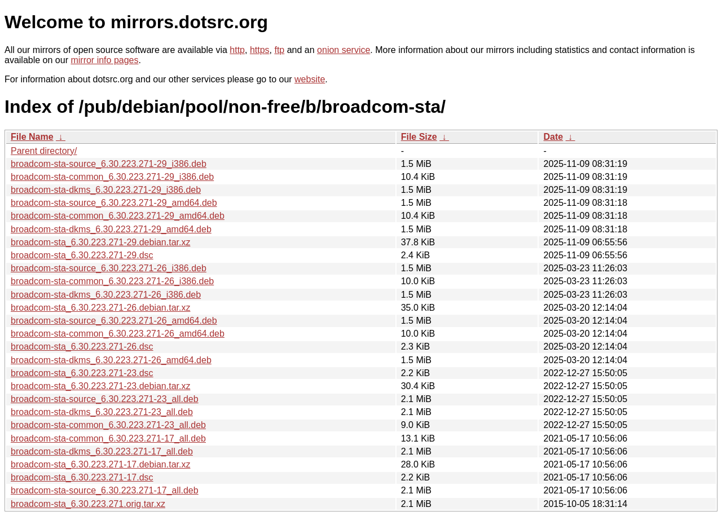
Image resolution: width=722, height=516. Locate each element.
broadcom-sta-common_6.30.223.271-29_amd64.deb (117, 215)
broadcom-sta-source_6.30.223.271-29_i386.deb (108, 164)
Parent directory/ (44, 151)
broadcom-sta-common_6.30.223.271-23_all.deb (108, 425)
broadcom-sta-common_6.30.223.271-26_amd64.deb (117, 333)
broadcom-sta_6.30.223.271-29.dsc (82, 255)
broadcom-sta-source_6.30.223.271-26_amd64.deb (114, 320)
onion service (343, 50)
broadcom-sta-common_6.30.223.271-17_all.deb (108, 438)
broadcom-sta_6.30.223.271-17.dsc (82, 477)
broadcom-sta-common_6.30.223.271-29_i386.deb (112, 177)
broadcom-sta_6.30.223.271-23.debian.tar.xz (100, 386)
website (309, 79)
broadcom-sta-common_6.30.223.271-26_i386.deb (112, 281)
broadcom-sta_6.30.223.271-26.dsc (82, 346)
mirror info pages (104, 60)
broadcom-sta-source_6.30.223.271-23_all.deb (105, 399)
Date (553, 137)
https (260, 50)
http (237, 50)
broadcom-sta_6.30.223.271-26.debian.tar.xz (100, 307)
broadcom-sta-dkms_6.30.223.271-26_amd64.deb (111, 360)
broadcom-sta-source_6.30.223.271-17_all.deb (105, 490)
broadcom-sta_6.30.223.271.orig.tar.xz (88, 504)
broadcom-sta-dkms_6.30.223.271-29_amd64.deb (111, 229)
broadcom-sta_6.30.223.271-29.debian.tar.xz (100, 242)
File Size (419, 137)
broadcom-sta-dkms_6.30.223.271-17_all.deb (102, 451)
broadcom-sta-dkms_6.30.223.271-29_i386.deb (106, 190)
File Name (32, 137)
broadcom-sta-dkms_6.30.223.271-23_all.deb (102, 412)
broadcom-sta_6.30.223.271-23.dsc (82, 373)
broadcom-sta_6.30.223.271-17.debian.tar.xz (100, 464)
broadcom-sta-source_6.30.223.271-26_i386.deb (108, 268)
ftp (279, 50)
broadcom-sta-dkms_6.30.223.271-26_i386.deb (106, 294)
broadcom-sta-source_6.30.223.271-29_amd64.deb (114, 203)
